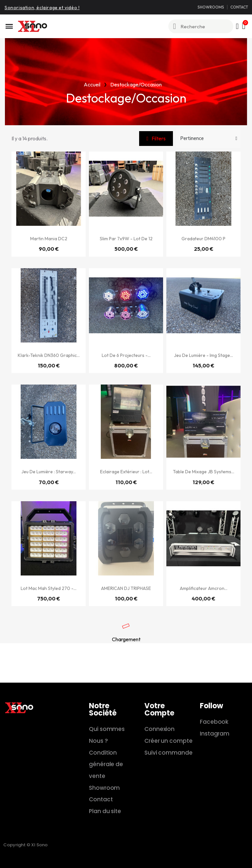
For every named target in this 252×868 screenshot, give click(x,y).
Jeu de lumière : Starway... (48, 472)
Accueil (92, 84)
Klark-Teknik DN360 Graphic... (49, 355)
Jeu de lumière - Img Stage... (203, 355)
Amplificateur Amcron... (203, 588)
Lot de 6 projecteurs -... (126, 355)
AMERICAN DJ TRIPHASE (126, 588)
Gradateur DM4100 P (203, 239)
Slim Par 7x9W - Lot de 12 (126, 239)
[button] (156, 138)
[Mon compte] (237, 26)
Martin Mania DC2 (48, 239)
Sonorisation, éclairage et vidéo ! (42, 8)
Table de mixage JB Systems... (203, 472)
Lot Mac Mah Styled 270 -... (48, 588)
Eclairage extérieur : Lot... (126, 472)
